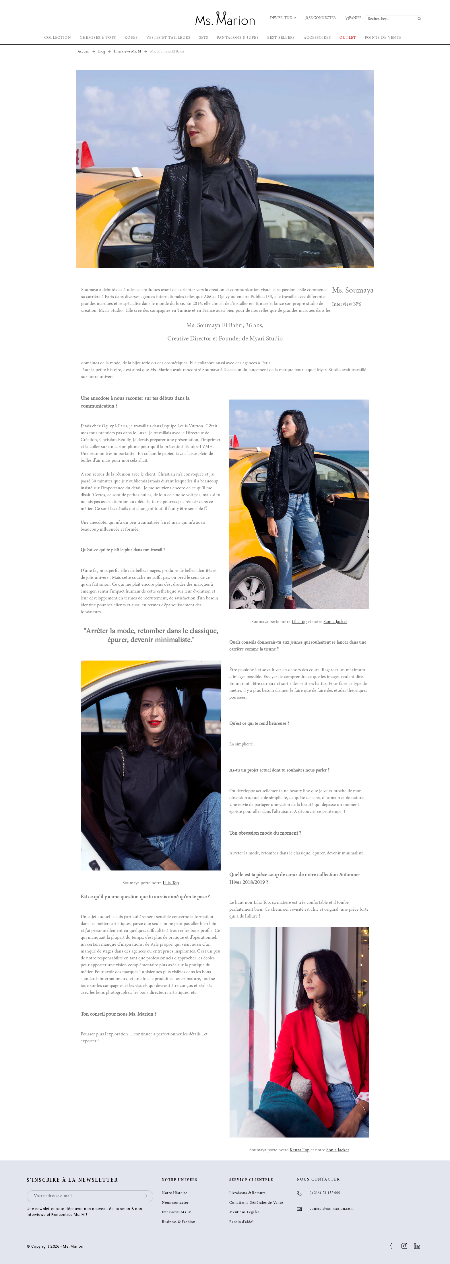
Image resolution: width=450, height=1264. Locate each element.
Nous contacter (175, 1203)
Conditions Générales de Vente (256, 1203)
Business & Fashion (178, 1222)
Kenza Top (299, 1150)
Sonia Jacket (337, 1150)
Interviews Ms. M (177, 1212)
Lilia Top (171, 883)
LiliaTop (299, 622)
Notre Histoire (174, 1193)
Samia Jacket (335, 622)
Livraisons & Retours (247, 1193)
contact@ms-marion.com (332, 1209)
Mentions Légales (244, 1212)
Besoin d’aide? (241, 1222)
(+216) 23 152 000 (325, 1193)
